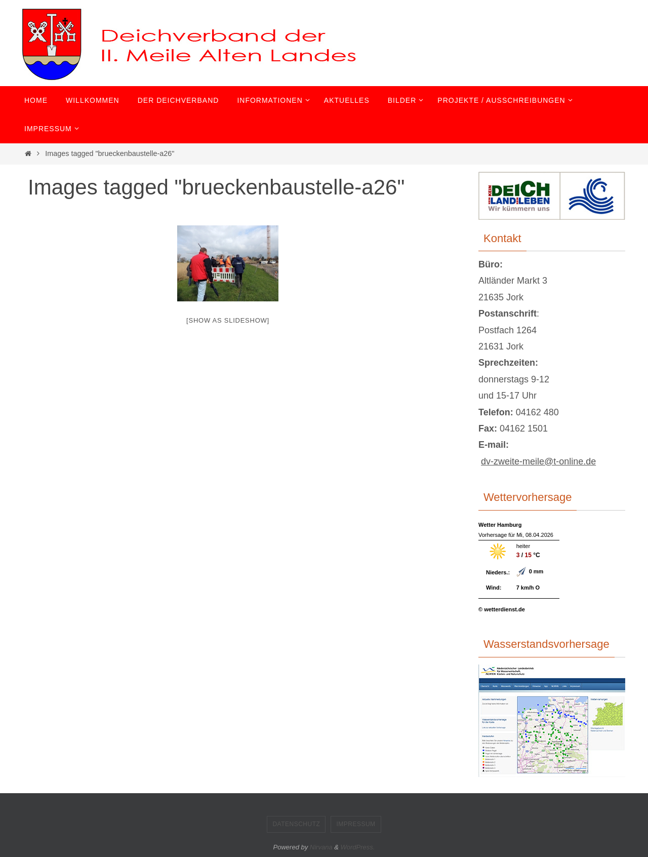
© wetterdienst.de (501, 609)
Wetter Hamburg (499, 525)
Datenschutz (296, 824)
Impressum (355, 824)
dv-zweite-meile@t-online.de (538, 461)
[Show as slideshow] (227, 320)
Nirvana (321, 847)
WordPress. (358, 847)
